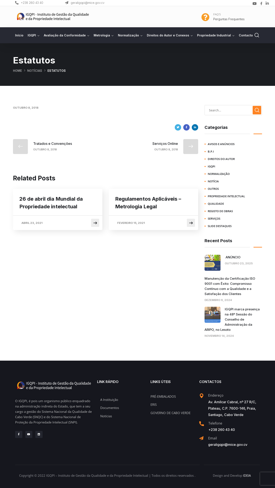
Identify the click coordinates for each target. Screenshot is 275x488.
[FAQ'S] (205, 17)
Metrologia (102, 35)
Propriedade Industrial (214, 35)
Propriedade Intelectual (226, 196)
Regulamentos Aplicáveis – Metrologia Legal (148, 203)
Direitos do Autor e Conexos (168, 35)
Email (212, 438)
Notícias (34, 70)
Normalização (128, 35)
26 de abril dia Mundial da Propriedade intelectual (51, 203)
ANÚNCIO (233, 257)
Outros (213, 189)
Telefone (215, 423)
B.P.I (211, 151)
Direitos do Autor (221, 159)
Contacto (246, 35)
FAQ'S (217, 14)
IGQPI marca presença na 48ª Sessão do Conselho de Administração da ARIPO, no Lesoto (232, 319)
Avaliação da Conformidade (65, 35)
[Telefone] (201, 423)
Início (19, 35)
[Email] (201, 438)
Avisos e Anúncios (221, 144)
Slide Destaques (220, 226)
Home (17, 70)
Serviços (214, 218)
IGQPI (32, 35)
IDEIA (247, 475)
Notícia (213, 181)
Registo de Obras (220, 211)
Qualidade (216, 204)
